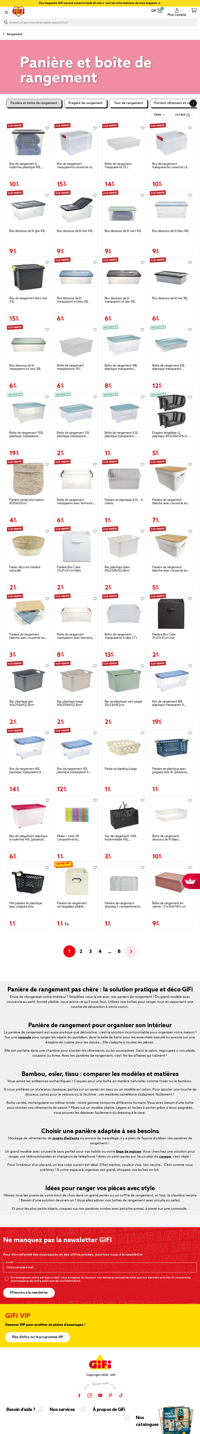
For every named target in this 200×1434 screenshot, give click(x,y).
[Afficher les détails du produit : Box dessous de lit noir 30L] (171, 276)
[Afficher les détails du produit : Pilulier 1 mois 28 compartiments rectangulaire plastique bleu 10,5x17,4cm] (76, 814)
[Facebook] (79, 1395)
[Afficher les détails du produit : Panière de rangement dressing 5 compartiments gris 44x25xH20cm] (124, 882)
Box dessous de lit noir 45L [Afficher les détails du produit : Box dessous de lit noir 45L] (75, 231)
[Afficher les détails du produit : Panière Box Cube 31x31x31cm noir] (171, 613)
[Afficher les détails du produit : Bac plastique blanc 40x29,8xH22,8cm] (124, 545)
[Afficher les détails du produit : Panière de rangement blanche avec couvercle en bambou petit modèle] (28, 613)
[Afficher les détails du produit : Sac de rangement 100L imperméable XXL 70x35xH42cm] (124, 814)
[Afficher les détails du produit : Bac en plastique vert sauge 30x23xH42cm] (124, 680)
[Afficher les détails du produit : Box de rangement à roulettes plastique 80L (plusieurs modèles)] (28, 142)
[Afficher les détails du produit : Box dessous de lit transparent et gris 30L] (124, 276)
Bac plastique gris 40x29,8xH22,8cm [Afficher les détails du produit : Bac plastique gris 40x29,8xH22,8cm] (21, 703)
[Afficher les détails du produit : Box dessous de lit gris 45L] (28, 209)
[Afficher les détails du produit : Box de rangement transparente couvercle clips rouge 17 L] (171, 142)
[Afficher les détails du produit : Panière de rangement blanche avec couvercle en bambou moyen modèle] (171, 545)
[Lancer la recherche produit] (5, 22)
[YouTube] (100, 1395)
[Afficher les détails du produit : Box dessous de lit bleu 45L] (171, 209)
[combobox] (100, 22)
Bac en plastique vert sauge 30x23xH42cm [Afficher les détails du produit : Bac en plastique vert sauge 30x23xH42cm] (123, 703)
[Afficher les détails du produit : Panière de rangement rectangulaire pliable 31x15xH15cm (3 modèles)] (76, 882)
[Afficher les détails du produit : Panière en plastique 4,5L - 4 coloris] (124, 478)
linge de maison (128, 1152)
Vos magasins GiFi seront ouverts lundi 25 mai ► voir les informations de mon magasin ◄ (100, 3)
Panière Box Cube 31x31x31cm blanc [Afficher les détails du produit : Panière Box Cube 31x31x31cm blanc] (69, 569)
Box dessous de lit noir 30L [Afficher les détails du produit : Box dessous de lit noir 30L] (170, 298)
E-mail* (10, 1262)
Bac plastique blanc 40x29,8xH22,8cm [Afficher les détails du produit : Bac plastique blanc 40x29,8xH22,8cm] (117, 569)
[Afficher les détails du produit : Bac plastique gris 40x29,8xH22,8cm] (28, 680)
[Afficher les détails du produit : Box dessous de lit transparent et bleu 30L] (76, 276)
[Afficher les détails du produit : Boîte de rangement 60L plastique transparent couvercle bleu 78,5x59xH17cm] (171, 344)
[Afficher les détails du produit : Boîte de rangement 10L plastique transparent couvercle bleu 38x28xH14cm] (76, 411)
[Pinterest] (110, 1395)
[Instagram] (90, 1395)
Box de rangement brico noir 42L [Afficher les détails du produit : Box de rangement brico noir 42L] (28, 300)
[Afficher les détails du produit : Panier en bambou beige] (124, 747)
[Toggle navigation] (6, 12)
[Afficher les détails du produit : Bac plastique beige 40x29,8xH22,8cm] (76, 680)
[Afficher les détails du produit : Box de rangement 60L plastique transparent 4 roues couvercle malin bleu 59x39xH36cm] (28, 747)
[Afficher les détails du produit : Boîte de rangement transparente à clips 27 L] (124, 613)
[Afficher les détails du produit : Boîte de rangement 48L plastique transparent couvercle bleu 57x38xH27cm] (124, 344)
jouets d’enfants (66, 1138)
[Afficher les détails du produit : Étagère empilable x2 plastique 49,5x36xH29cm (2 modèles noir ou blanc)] (171, 411)
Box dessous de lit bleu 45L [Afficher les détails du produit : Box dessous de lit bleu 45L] (170, 231)
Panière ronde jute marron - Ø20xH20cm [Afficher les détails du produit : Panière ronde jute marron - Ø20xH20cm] (27, 501)
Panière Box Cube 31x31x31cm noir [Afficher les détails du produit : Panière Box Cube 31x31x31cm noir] (164, 636)
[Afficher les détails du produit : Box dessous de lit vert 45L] (124, 209)
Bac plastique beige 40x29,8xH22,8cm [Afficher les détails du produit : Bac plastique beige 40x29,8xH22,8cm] (70, 703)
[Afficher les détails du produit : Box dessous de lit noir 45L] (76, 209)
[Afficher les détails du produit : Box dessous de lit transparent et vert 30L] (28, 344)
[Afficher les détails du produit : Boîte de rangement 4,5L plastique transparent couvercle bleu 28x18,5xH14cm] (124, 411)
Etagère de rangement (86, 103)
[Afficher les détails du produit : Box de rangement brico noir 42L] (28, 276)
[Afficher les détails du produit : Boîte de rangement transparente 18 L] (76, 344)
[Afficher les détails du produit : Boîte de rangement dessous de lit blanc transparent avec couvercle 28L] (171, 814)
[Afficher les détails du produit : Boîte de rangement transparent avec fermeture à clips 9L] (76, 613)
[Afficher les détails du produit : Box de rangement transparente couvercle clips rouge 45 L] (76, 142)
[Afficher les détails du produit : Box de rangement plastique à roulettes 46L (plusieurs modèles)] (28, 814)
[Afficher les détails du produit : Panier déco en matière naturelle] (28, 545)
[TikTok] (121, 1395)
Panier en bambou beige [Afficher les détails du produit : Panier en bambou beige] (121, 769)
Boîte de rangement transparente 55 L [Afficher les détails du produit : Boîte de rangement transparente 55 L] (118, 165)
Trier (157, 115)
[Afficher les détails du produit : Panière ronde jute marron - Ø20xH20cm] (28, 478)
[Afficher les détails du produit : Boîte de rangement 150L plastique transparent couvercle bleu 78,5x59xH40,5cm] (28, 411)
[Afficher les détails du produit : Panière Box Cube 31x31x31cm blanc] (76, 545)
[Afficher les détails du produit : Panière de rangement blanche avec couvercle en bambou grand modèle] (171, 478)
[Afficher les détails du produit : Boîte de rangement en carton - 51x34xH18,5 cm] (171, 882)
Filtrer (182, 115)
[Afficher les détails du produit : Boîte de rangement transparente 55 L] (124, 142)
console (24, 1037)
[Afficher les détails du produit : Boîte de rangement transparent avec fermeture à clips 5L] (76, 478)
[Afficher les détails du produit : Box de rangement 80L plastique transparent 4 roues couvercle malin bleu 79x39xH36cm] (171, 680)
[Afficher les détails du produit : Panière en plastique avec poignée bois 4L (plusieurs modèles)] (171, 747)
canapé (165, 1157)
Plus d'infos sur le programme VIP (37, 1337)
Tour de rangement (128, 103)
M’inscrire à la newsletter (29, 1293)
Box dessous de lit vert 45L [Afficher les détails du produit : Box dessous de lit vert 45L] (123, 231)
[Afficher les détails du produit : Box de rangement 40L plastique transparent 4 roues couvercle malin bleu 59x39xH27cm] (76, 747)
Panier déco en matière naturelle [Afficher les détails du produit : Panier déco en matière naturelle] (24, 569)
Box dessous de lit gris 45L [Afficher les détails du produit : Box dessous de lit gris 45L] (27, 231)
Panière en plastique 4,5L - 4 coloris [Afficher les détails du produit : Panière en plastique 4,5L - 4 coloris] (124, 501)
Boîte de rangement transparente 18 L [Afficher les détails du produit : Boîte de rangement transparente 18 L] (70, 367)
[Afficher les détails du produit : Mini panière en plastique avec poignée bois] (28, 882)
